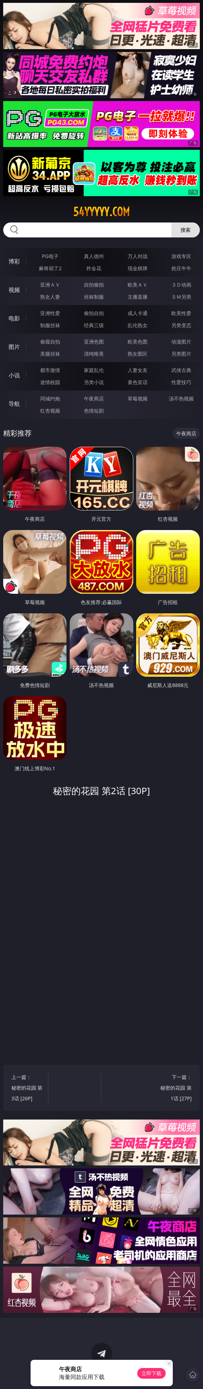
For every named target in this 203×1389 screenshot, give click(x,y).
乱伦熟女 (138, 325)
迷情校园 (50, 382)
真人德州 (94, 256)
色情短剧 (94, 410)
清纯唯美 (94, 353)
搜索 (186, 229)
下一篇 (176, 1089)
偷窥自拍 (50, 341)
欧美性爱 (181, 313)
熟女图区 (138, 353)
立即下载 (151, 1373)
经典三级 (94, 325)
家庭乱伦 (94, 370)
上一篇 (27, 1089)
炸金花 (93, 268)
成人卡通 (138, 313)
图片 (14, 347)
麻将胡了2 (50, 268)
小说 (14, 375)
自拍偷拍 (94, 284)
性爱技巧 (181, 382)
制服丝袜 (50, 325)
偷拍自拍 (94, 313)
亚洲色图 (94, 341)
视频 (14, 290)
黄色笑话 (138, 382)
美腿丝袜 (50, 353)
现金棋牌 (138, 268)
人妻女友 (138, 370)
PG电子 (50, 256)
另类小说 (94, 382)
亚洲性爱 (50, 313)
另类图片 (181, 353)
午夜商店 (94, 398)
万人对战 (138, 256)
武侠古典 (181, 370)
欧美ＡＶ (138, 284)
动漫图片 (181, 341)
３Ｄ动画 (181, 284)
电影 (14, 318)
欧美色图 (138, 341)
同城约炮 (50, 398)
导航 (14, 404)
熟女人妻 (50, 296)
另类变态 (181, 325)
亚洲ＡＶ (50, 284)
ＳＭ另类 (181, 296)
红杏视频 (50, 410)
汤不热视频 (181, 398)
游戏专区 (181, 256)
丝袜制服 (94, 296)
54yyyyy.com (101, 212)
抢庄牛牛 (181, 268)
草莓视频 (138, 398)
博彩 (14, 261)
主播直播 (138, 296)
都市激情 (50, 370)
